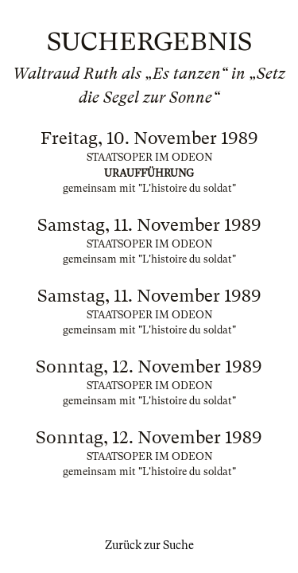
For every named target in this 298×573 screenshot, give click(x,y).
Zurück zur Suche (149, 545)
